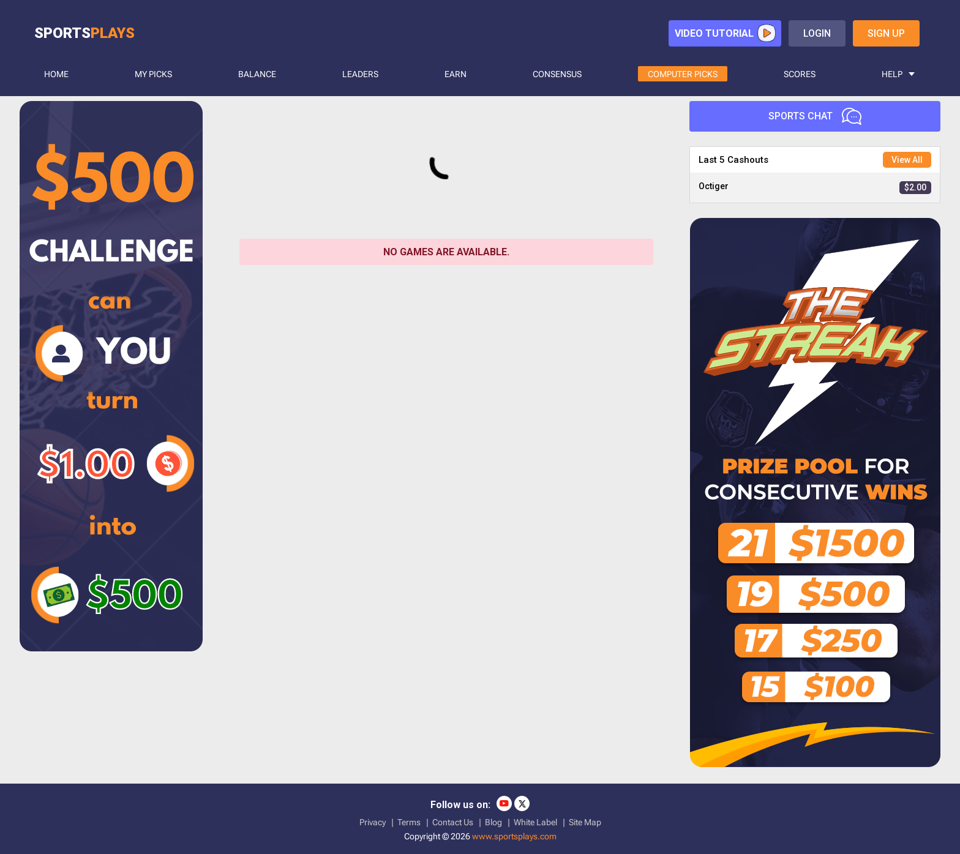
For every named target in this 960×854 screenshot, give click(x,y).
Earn (455, 74)
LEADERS (360, 74)
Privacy (372, 822)
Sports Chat (814, 116)
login (817, 33)
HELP (892, 74)
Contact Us (452, 822)
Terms (409, 822)
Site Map (585, 822)
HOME (56, 74)
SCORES (800, 74)
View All (907, 160)
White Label (535, 822)
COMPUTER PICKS (683, 74)
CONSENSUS (557, 74)
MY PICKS (153, 74)
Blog (493, 822)
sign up (886, 33)
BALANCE (257, 74)
